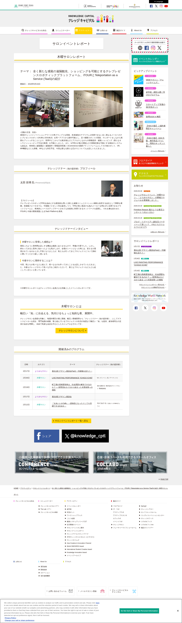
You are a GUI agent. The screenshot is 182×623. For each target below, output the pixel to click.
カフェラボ (117, 518)
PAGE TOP (164, 479)
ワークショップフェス (73, 515)
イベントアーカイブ (73, 555)
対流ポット (70, 512)
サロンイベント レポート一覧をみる (151, 284)
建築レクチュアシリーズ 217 (76, 521)
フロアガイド (116, 506)
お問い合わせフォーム (58, 591)
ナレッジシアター (146, 509)
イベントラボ (117, 521)
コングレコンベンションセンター (151, 515)
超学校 (68, 509)
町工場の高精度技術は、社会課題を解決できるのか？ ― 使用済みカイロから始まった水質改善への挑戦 (72, 387)
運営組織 (43, 566)
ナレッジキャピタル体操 (48, 512)
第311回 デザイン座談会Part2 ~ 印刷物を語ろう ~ (72, 371)
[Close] (178, 611)
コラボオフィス (145, 521)
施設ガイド (120, 30)
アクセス (154, 30)
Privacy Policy (10, 619)
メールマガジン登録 (88, 591)
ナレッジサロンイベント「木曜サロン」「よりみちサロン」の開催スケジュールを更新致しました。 (149, 197)
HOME (16, 488)
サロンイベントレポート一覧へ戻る (71, 421)
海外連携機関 (44, 576)
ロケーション (44, 573)
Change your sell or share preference (19, 621)
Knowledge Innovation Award (76, 552)
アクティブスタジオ (120, 515)
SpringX (143, 506)
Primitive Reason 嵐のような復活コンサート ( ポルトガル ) (149, 210)
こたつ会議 (70, 518)
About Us (138, 30)
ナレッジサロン (117, 525)
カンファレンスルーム (147, 512)
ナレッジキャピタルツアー (49, 506)
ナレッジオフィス (146, 518)
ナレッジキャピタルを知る (35, 30)
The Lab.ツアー (45, 509)
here (97, 604)
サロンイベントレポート (41, 488)
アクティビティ (85, 30)
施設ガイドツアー (146, 528)
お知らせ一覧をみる (157, 232)
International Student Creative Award (78, 549)
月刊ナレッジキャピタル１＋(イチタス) (79, 537)
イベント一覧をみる (157, 151)
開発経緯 (43, 570)
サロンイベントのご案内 (74, 528)
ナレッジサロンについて (71, 330)
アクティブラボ (118, 512)
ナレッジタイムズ (72, 540)
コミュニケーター (62, 30)
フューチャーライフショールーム (123, 528)
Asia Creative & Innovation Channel (78, 543)
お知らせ (103, 30)
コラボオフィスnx (146, 525)
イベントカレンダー (73, 506)
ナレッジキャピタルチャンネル (120, 591)
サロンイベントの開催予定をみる (152, 287)
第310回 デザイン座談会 (62, 397)
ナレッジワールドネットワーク (76, 534)
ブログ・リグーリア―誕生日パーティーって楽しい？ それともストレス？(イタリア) (149, 224)
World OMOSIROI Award (74, 546)
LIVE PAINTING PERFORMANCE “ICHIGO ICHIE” (72, 378)
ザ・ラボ (115, 509)
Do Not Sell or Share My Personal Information (139, 612)
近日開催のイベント (73, 525)
